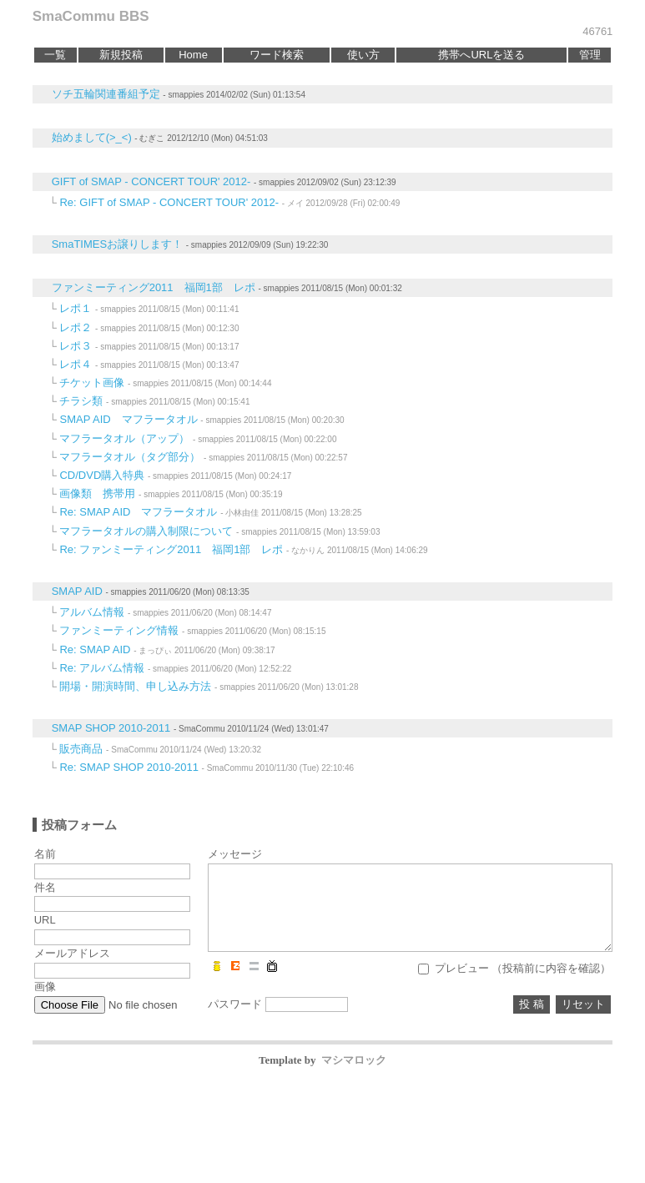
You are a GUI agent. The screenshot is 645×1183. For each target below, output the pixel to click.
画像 (45, 986)
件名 (45, 887)
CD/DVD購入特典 (101, 475)
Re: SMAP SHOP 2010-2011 (128, 767)
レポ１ (75, 308)
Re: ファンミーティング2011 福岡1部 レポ (171, 549)
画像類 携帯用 (97, 493)
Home (193, 54)
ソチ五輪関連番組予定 (106, 94)
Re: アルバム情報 (101, 668)
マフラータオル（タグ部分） (129, 457)
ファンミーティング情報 (119, 630)
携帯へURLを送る (481, 54)
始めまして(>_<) (92, 137)
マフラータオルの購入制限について (146, 531)
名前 (45, 854)
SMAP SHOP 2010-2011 (111, 728)
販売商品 (81, 749)
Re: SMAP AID (94, 649)
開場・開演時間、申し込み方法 (135, 686)
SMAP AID (77, 591)
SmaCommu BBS (91, 16)
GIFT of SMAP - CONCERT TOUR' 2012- (151, 181)
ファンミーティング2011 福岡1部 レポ (153, 287)
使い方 (363, 54)
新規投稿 (121, 54)
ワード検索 (276, 54)
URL (45, 920)
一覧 (55, 54)
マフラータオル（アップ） (124, 438)
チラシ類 (81, 401)
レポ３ (75, 346)
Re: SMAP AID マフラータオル (138, 512)
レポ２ (75, 327)
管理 (590, 54)
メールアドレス (72, 953)
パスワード (235, 1004)
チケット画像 (91, 382)
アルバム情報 (91, 612)
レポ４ (75, 364)
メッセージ (235, 854)
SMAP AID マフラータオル (128, 419)
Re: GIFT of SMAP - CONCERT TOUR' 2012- (169, 202)
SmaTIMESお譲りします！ (117, 244)
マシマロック (353, 1060)
